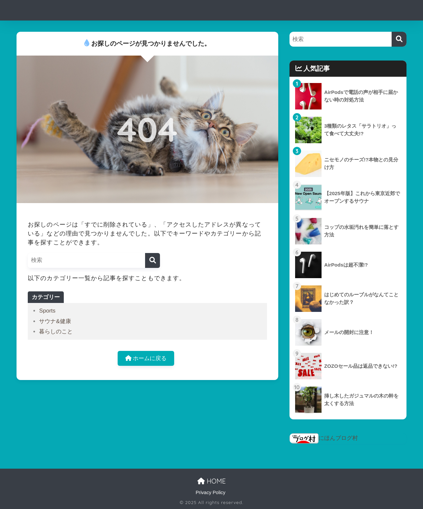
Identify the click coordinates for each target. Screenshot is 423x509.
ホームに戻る (146, 358)
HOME (211, 481)
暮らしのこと (56, 331)
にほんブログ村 (323, 438)
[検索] (152, 260)
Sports (47, 311)
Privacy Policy (210, 492)
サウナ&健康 (55, 321)
